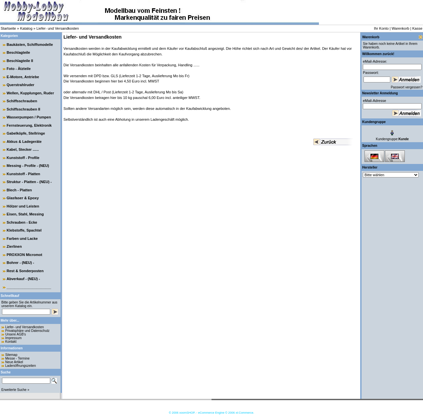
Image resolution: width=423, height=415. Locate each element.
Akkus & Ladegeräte (24, 142)
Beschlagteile (18, 52)
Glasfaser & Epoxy (23, 198)
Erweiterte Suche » (15, 390)
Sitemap (11, 355)
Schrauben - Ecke (22, 222)
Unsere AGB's (15, 334)
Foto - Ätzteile (19, 69)
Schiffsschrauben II (23, 109)
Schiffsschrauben (22, 101)
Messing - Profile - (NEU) (28, 166)
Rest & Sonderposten (25, 271)
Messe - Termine (17, 358)
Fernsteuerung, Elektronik (29, 125)
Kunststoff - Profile (23, 158)
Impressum (13, 338)
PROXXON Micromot (24, 255)
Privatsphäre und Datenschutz (27, 331)
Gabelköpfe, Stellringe (26, 133)
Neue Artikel (14, 362)
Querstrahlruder (20, 85)
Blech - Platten (19, 190)
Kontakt (11, 341)
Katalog (26, 28)
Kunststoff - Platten (23, 174)
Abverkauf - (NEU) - (23, 279)
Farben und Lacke (22, 238)
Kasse (417, 28)
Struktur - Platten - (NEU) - (29, 182)
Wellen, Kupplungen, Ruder (30, 93)
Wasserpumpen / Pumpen (29, 117)
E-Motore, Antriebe (23, 77)
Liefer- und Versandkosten (57, 28)
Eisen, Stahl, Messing (25, 214)
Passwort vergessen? (406, 87)
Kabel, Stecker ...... (23, 149)
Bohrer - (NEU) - (20, 263)
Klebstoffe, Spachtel (24, 230)
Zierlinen (14, 246)
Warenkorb (400, 28)
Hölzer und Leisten (23, 206)
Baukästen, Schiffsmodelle (30, 45)
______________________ (29, 287)
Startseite (8, 28)
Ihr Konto (381, 28)
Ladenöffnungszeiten (20, 365)
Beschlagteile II (20, 61)
